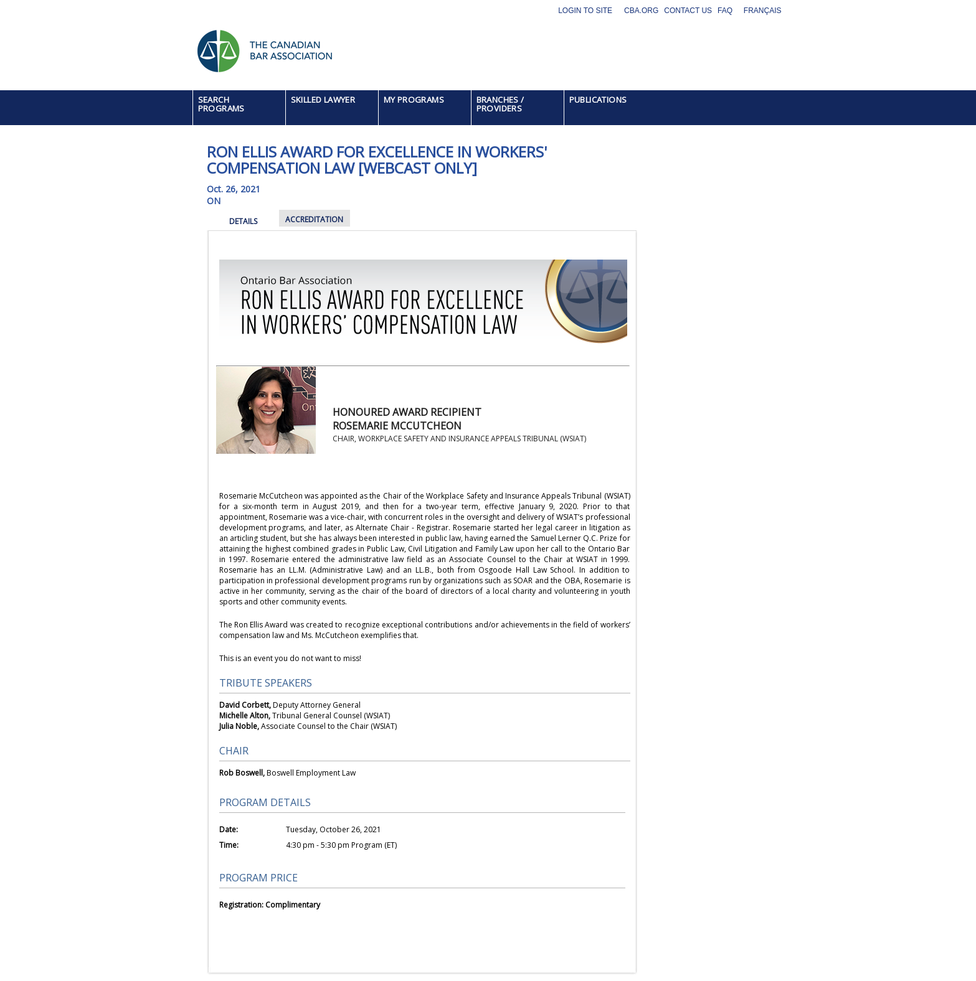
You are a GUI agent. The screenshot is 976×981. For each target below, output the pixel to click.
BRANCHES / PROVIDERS (500, 104)
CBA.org (641, 10)
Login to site (585, 10)
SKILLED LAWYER (323, 99)
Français (763, 10)
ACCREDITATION (314, 219)
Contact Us (688, 10)
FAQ (725, 10)
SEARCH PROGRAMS (221, 104)
